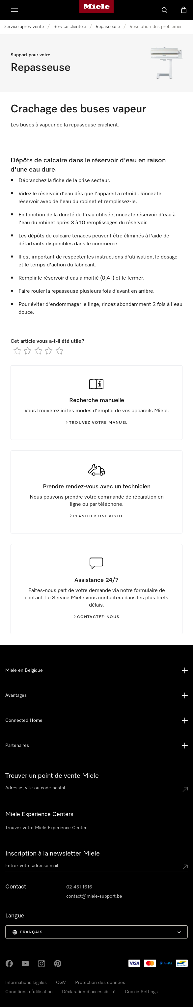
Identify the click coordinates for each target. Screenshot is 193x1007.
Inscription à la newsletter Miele (52, 853)
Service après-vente (24, 26)
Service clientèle (69, 26)
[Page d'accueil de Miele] (96, 10)
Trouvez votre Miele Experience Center (46, 828)
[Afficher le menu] (14, 10)
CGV (61, 982)
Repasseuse (108, 26)
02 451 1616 (79, 887)
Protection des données (100, 982)
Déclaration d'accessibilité (89, 992)
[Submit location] (185, 789)
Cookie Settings (141, 992)
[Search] (165, 10)
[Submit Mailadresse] (185, 867)
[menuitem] (96, 932)
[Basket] (184, 10)
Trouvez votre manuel (96, 423)
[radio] (17, 351)
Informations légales (26, 982)
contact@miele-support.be (94, 896)
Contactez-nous (96, 617)
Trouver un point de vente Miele (52, 776)
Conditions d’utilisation (29, 992)
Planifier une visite (96, 516)
